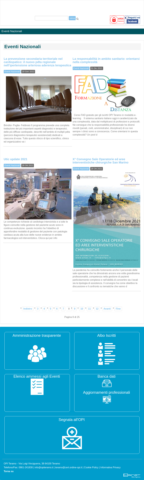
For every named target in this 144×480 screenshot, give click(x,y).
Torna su (9, 471)
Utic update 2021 (15, 159)
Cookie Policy (91, 467)
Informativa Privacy (110, 467)
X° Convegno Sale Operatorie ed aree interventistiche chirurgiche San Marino (101, 161)
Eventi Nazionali (12, 71)
